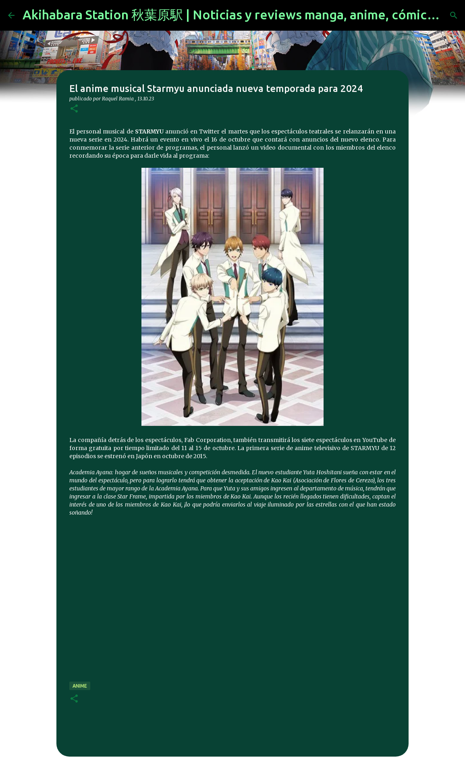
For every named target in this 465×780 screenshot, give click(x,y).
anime (80, 685)
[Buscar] (454, 15)
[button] (74, 109)
